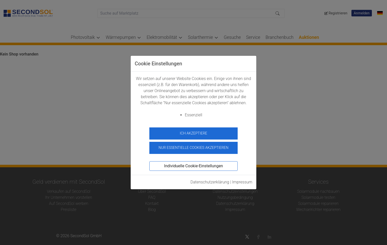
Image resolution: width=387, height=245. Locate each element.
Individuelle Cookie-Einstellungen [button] (193, 164)
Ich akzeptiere (193, 133)
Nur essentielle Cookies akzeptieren (193, 147)
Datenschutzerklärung (209, 180)
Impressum (242, 180)
